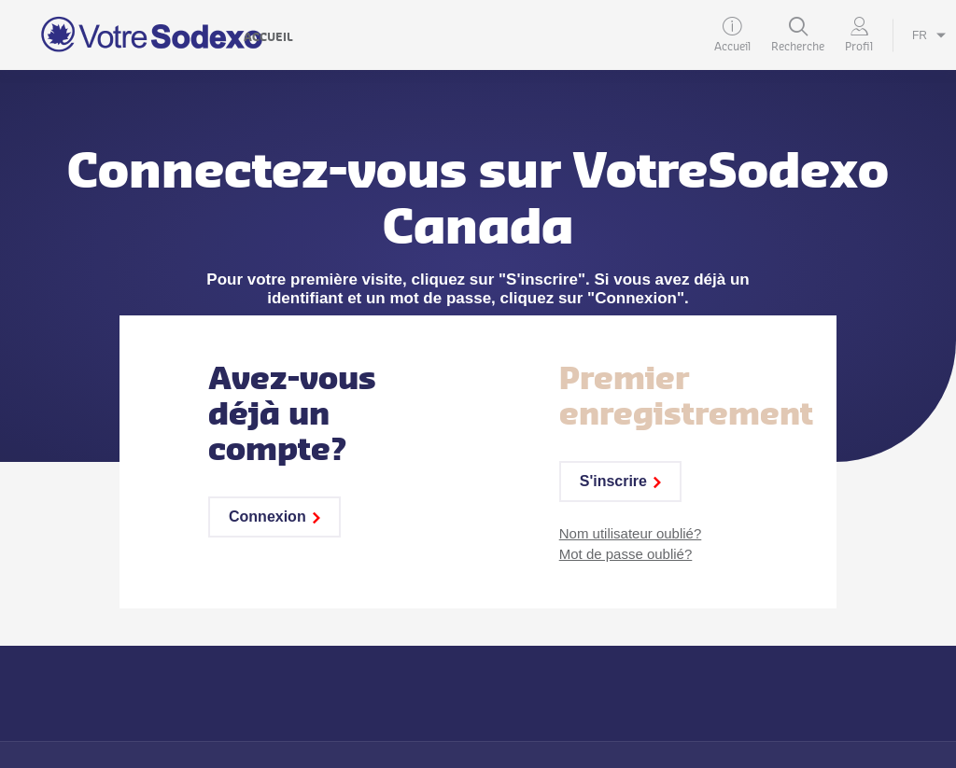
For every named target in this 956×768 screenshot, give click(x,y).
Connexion (274, 516)
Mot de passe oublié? (626, 554)
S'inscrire (620, 481)
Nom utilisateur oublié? (630, 533)
